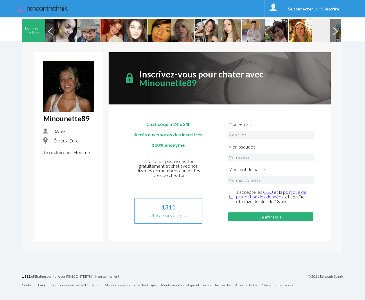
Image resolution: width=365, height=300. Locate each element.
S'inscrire (330, 8)
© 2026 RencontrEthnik (326, 276)
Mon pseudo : (241, 146)
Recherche (223, 285)
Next (335, 30)
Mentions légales (117, 285)
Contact (28, 285)
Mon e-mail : (240, 124)
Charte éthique (145, 285)
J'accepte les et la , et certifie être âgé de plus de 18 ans (271, 197)
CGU (268, 192)
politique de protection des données (271, 194)
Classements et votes (277, 285)
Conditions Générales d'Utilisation (74, 285)
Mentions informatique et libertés (186, 285)
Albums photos (246, 285)
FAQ (41, 285)
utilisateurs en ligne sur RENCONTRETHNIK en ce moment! (71, 277)
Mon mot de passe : (247, 169)
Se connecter (300, 8)
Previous (50, 30)
